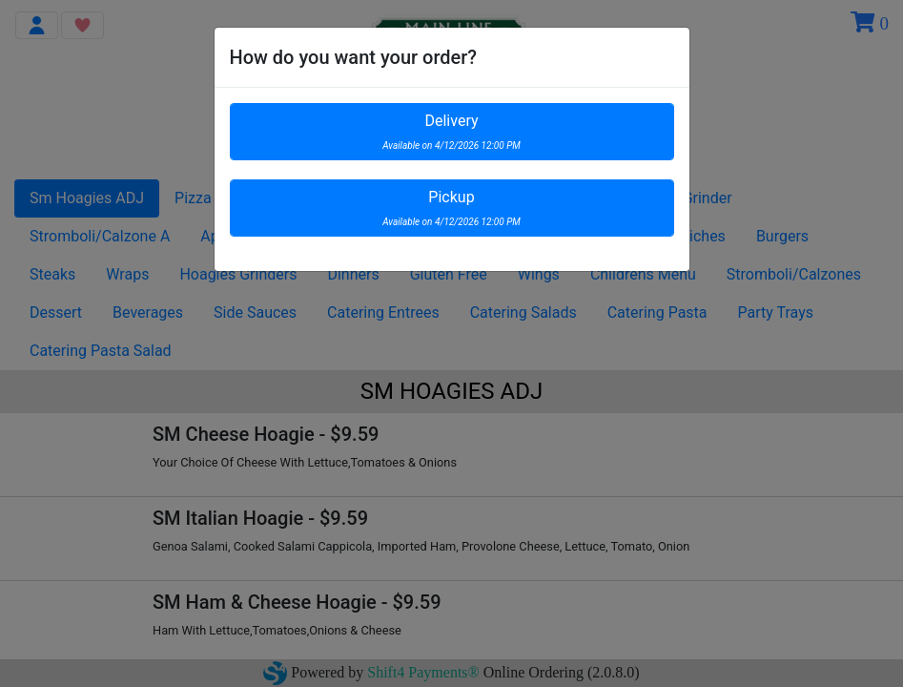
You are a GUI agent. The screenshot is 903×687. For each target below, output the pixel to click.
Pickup (451, 207)
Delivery (451, 131)
